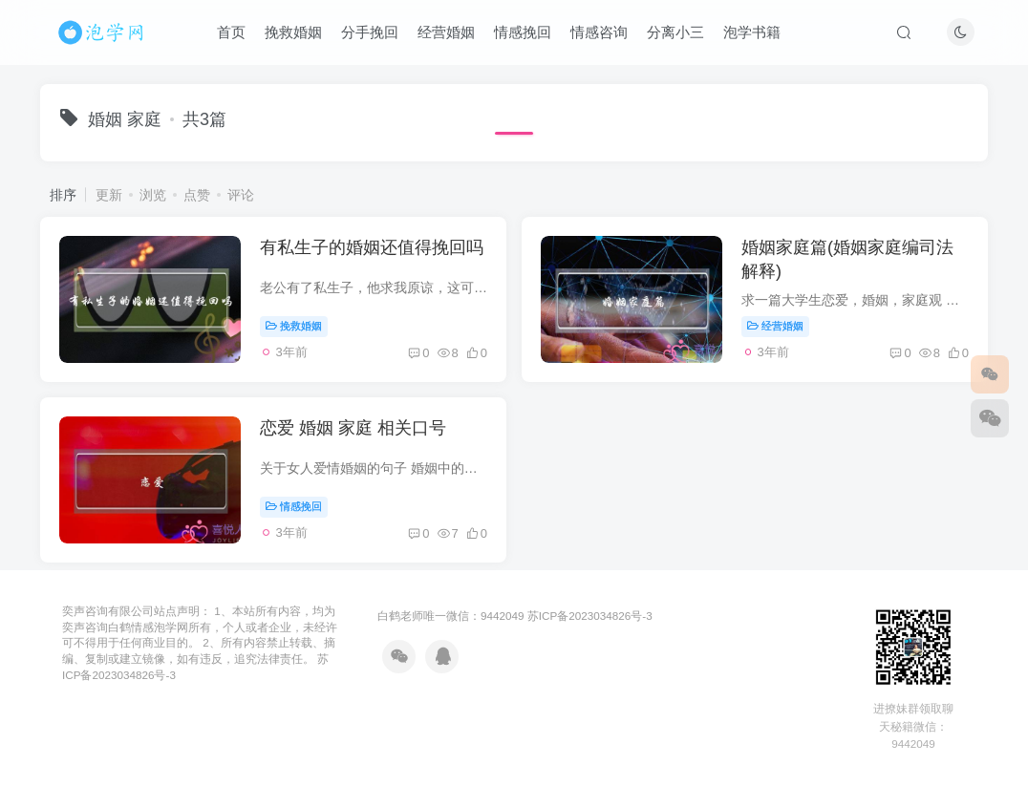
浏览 (152, 194)
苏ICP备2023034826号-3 (590, 615)
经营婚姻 (446, 32)
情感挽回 (522, 32)
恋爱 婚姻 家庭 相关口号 (353, 427)
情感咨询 (599, 32)
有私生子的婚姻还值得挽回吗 (371, 247)
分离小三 (675, 32)
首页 (231, 32)
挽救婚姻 (293, 32)
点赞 (196, 194)
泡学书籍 (752, 32)
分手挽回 (369, 32)
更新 (109, 194)
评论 (240, 194)
